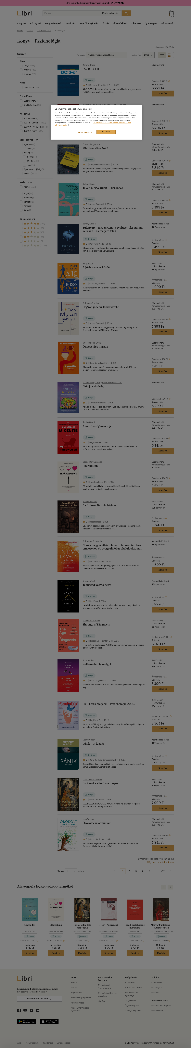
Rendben (106, 132)
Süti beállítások (85, 132)
